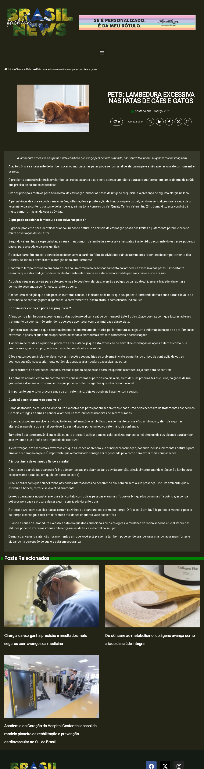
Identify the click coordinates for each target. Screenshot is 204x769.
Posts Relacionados (26, 558)
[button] (102, 52)
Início (9, 69)
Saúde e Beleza (25, 69)
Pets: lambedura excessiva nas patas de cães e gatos (150, 98)
